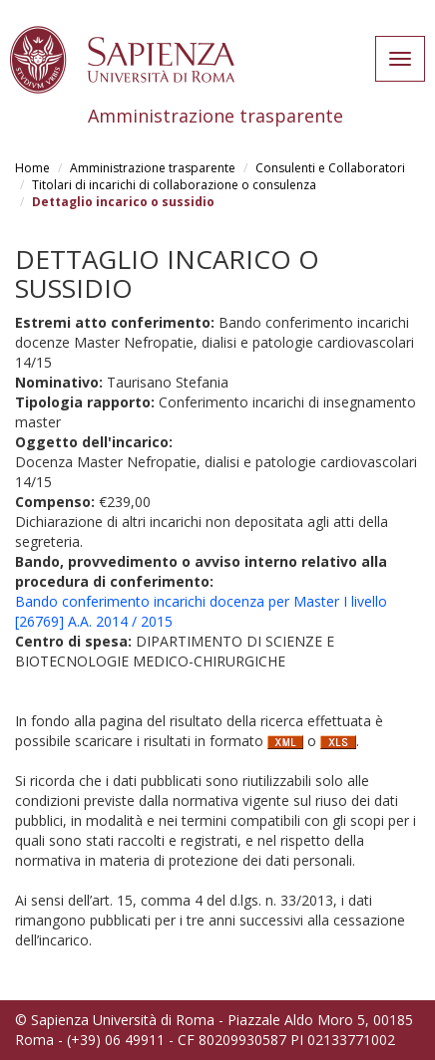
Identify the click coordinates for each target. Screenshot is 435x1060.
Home (32, 167)
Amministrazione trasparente (152, 167)
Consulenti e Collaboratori (330, 167)
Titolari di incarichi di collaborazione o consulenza (174, 184)
